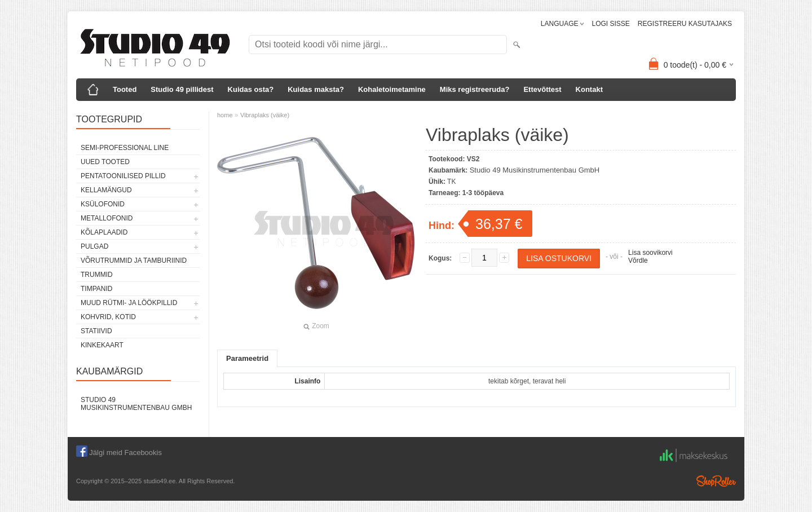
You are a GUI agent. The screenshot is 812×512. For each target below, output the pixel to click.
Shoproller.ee (716, 481)
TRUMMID (97, 275)
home (225, 115)
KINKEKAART (102, 345)
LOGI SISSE (610, 24)
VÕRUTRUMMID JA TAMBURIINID (134, 260)
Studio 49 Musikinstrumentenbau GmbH (136, 404)
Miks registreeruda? (475, 89)
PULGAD (94, 246)
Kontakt (589, 89)
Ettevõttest (542, 89)
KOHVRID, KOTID (108, 317)
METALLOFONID (107, 218)
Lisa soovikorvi (650, 253)
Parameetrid (247, 358)
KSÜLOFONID (103, 204)
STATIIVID (96, 331)
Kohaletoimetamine (392, 89)
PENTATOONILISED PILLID (123, 176)
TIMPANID (96, 289)
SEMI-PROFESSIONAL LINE (125, 148)
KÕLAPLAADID (104, 232)
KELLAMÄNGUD (106, 190)
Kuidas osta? (251, 89)
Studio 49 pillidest (182, 89)
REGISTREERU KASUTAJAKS (685, 24)
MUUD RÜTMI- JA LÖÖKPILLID (129, 303)
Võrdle (638, 260)
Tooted (124, 89)
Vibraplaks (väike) (264, 115)
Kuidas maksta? (316, 89)
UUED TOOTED (105, 162)
